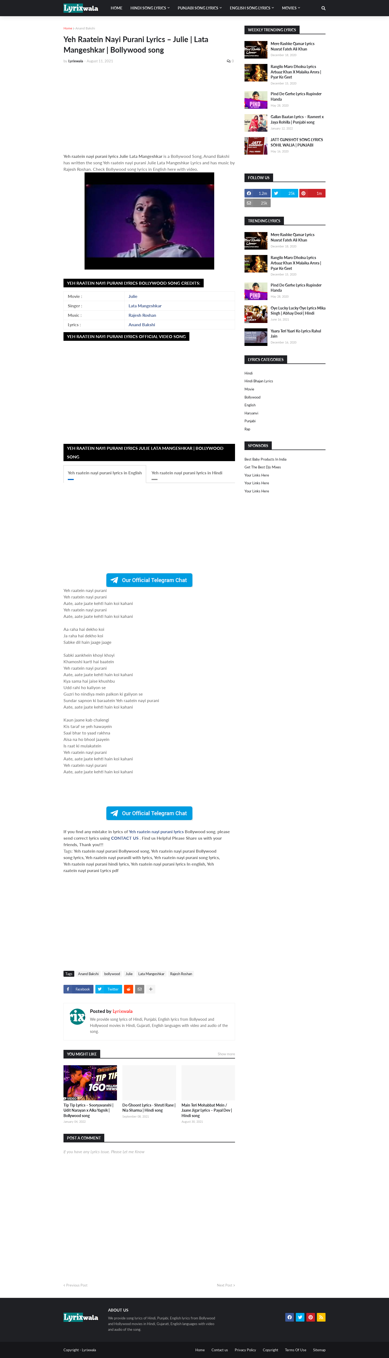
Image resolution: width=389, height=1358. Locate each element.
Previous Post (77, 1285)
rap (247, 429)
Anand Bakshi (85, 28)
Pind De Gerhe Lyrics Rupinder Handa (296, 96)
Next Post (224, 1285)
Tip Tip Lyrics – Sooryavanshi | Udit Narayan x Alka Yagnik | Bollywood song (88, 1110)
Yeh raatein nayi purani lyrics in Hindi (187, 472)
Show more (226, 1054)
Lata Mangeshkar (145, 305)
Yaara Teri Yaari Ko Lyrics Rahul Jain (296, 334)
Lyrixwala (123, 1011)
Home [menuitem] (116, 8)
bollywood (112, 974)
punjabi (250, 421)
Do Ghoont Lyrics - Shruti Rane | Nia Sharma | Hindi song (149, 1108)
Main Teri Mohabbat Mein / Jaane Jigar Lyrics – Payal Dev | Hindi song (207, 1110)
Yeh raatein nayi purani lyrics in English (105, 472)
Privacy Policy (245, 1350)
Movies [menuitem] (289, 8)
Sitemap (319, 1350)
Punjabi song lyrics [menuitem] (198, 8)
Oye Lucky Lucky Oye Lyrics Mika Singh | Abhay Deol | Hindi (298, 311)
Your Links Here (256, 475)
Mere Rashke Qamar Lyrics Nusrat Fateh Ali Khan (292, 46)
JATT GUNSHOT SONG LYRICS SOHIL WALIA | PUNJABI (297, 142)
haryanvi (251, 413)
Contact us (220, 1350)
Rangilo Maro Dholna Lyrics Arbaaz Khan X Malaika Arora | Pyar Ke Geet (296, 71)
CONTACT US (125, 837)
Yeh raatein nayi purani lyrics (157, 831)
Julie (133, 296)
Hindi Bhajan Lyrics (258, 381)
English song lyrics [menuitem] (250, 8)
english (250, 405)
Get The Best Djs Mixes (262, 467)
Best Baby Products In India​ (265, 459)
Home (67, 28)
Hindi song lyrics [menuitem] (148, 8)
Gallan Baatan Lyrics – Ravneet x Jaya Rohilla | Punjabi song (297, 119)
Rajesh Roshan (142, 315)
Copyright (270, 1350)
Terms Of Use (295, 1350)
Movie (249, 389)
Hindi (248, 373)
